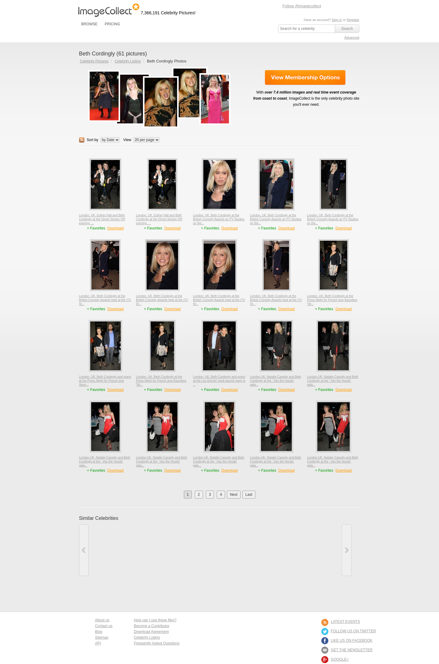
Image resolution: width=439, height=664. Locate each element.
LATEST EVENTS (345, 622)
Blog (98, 632)
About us (102, 620)
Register (353, 20)
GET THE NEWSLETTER (352, 650)
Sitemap (102, 637)
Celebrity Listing (128, 61)
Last (248, 494)
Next (233, 494)
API (98, 643)
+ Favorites (96, 228)
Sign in (337, 20)
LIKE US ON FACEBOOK (352, 640)
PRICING (112, 24)
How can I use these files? (155, 620)
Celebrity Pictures (94, 61)
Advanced (351, 37)
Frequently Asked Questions (157, 643)
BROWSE (89, 24)
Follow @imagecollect (302, 6)
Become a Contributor (152, 626)
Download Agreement (151, 632)
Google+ (340, 659)
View (127, 140)
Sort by (92, 140)
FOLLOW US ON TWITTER (353, 631)
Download (115, 228)
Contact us (103, 626)
